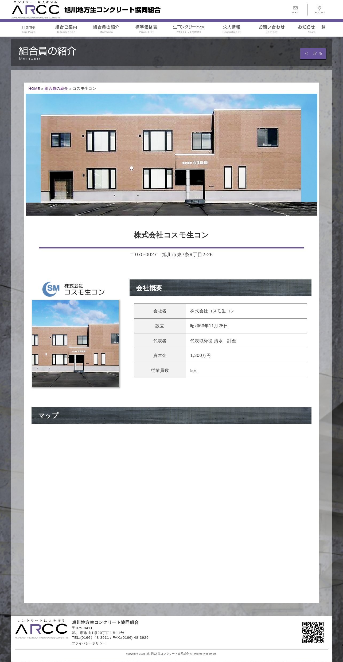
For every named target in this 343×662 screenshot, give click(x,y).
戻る (318, 53)
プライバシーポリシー (89, 643)
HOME (34, 89)
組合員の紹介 (56, 89)
